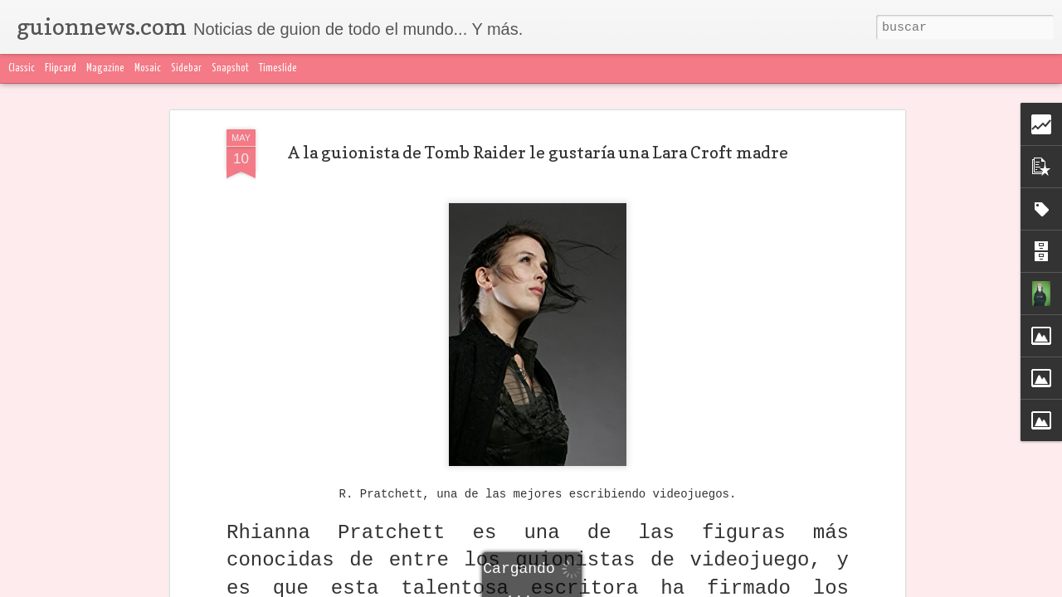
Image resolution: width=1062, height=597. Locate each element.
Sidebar (186, 68)
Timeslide (278, 68)
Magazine (105, 68)
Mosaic (147, 68)
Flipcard (60, 68)
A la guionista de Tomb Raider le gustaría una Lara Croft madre (538, 153)
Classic (21, 68)
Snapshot (230, 68)
